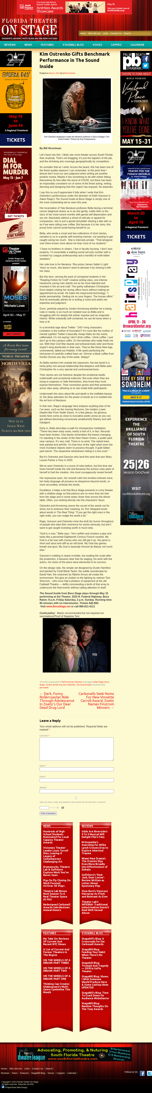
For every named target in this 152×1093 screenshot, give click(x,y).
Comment (44, 736)
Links (105, 33)
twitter (149, 1073)
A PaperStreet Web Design (14, 1087)
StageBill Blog (73, 44)
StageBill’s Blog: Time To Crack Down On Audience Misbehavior (95, 995)
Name (43, 766)
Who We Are (94, 33)
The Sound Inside (83, 685)
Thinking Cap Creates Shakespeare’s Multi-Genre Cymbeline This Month (56, 988)
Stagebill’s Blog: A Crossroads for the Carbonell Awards (93, 941)
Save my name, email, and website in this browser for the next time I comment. (73, 802)
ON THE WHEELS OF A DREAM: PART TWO (56, 969)
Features (47, 44)
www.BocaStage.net (58, 606)
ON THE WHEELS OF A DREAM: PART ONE (56, 977)
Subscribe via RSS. (26, 1084)
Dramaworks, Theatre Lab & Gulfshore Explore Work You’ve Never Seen (56, 871)
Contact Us (115, 33)
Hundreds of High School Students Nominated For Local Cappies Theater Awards (56, 837)
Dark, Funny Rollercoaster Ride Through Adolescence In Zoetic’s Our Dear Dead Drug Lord (57, 700)
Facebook (142, 1073)
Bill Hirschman (69, 73)
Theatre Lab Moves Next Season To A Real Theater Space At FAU (55, 895)
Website (43, 787)
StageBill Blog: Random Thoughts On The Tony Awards (95, 1006)
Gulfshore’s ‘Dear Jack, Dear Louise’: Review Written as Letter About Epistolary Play (93, 880)
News (28, 44)
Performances (67, 682)
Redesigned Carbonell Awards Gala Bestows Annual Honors (56, 907)
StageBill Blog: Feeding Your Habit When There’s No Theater (93, 953)
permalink (44, 688)
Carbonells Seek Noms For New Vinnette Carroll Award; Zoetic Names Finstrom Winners (96, 700)
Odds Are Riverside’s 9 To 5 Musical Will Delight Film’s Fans (95, 834)
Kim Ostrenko (69, 685)
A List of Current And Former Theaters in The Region (56, 952)
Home (83, 33)
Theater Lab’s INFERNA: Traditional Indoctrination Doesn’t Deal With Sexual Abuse (95, 907)
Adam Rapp (98, 682)
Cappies (116, 44)
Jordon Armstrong (54, 685)
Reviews (10, 44)
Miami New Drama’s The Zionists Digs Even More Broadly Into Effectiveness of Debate (95, 864)
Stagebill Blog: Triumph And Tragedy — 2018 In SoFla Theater (95, 967)
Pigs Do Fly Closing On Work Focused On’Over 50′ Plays (56, 883)
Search (127, 33)
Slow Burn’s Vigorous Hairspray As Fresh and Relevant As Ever (95, 894)
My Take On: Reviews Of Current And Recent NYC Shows (56, 941)
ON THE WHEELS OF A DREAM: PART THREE (56, 961)
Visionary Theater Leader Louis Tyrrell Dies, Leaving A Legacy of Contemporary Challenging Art (55, 854)
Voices (97, 44)
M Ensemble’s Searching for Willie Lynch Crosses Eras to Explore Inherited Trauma (95, 848)
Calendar (137, 44)
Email (43, 777)
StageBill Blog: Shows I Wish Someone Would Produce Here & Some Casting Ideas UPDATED (95, 982)
